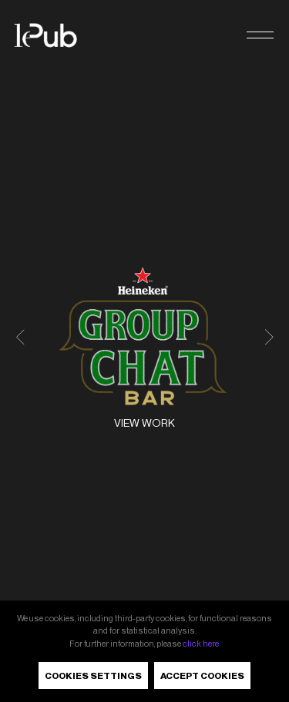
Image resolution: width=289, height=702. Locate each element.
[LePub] (55, 35)
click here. (201, 643)
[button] (260, 35)
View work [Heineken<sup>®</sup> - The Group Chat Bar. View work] (144, 423)
